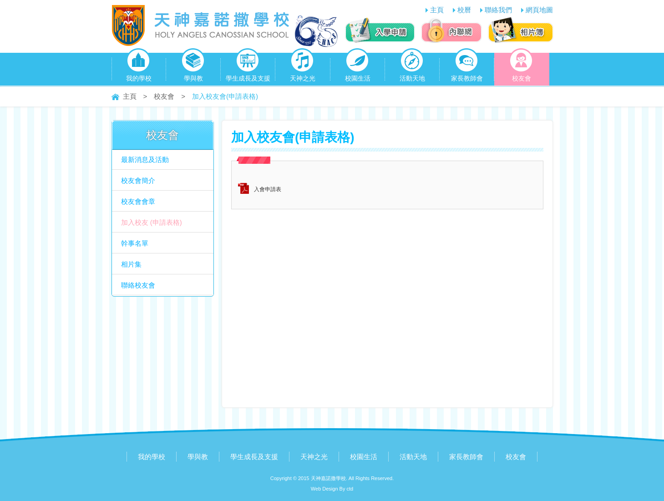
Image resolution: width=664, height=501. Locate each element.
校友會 (521, 67)
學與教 (193, 67)
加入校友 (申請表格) (151, 222)
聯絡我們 (498, 10)
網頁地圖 (539, 10)
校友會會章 (138, 201)
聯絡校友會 (138, 285)
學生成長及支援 (248, 67)
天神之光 (302, 67)
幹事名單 (134, 243)
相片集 (131, 264)
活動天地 (412, 67)
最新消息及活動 (145, 159)
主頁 (437, 10)
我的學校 (139, 67)
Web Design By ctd (332, 488)
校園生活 (357, 67)
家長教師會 (467, 67)
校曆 (464, 10)
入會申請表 (267, 189)
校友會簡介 (138, 180)
